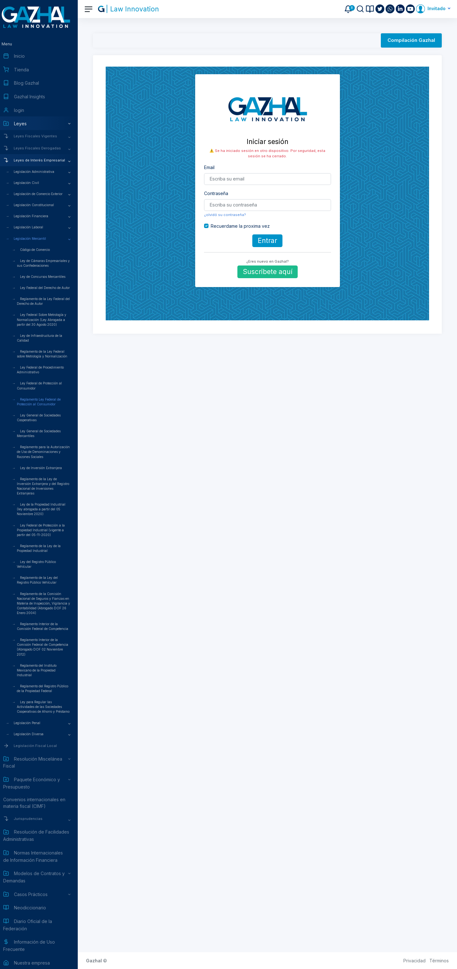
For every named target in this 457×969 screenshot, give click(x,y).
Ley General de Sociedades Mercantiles (45, 433)
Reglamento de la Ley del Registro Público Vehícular (43, 580)
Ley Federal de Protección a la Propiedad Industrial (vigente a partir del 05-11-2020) (47, 530)
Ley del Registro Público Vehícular (42, 564)
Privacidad (414, 960)
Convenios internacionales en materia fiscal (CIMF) (40, 803)
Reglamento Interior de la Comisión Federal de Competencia (48, 626)
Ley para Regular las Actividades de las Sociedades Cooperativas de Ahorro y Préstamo (49, 706)
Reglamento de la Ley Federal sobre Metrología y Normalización (48, 354)
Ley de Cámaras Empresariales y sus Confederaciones (49, 263)
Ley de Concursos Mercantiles (48, 276)
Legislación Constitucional (40, 205)
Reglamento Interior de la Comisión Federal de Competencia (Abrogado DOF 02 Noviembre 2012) (48, 647)
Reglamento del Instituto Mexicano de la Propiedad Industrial (43, 670)
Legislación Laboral (34, 227)
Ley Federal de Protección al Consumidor (45, 385)
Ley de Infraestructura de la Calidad (45, 338)
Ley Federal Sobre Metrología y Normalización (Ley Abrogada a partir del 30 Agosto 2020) (47, 319)
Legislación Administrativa (40, 172)
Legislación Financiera (37, 216)
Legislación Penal (33, 723)
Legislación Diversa (35, 734)
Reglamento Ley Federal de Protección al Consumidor (45, 401)
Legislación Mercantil (36, 238)
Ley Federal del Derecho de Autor (51, 288)
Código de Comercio (41, 250)
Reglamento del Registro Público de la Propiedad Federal (48, 688)
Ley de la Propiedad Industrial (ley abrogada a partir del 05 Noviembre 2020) (47, 509)
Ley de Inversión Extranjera (47, 468)
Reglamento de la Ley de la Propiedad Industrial (45, 548)
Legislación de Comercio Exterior (44, 194)
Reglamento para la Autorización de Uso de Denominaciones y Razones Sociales (49, 451)
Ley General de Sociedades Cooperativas (45, 417)
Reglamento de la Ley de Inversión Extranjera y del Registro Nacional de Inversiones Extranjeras (49, 486)
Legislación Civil (32, 183)
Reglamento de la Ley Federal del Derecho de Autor (49, 301)
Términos (439, 960)
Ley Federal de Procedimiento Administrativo (46, 369)
